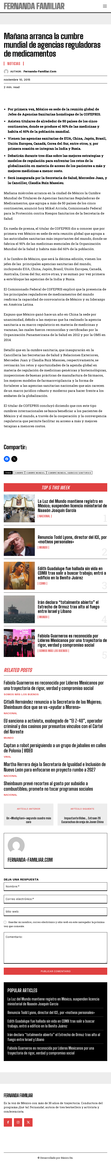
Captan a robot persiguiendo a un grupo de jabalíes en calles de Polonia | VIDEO (55, 748)
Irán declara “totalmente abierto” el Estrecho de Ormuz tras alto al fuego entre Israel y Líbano (69, 607)
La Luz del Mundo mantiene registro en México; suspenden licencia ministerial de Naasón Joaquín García (72, 506)
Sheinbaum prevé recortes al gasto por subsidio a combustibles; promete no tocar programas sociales (48, 786)
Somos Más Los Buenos (53, 650)
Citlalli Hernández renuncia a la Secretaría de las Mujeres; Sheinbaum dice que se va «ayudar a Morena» (53, 704)
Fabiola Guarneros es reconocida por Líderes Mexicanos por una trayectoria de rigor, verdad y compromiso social (72, 640)
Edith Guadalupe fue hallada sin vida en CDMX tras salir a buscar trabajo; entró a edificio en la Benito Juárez (72, 573)
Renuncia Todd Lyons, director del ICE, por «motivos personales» (72, 539)
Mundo (43, 547)
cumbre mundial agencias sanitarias (69, 473)
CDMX (42, 583)
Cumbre (19, 473)
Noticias (13, 63)
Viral (7, 756)
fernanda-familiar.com (40, 71)
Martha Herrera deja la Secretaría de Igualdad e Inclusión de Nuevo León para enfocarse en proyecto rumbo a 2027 (55, 767)
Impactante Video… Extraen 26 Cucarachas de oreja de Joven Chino (82, 819)
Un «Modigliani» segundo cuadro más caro (28, 819)
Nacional (44, 516)
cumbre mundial (35, 473)
